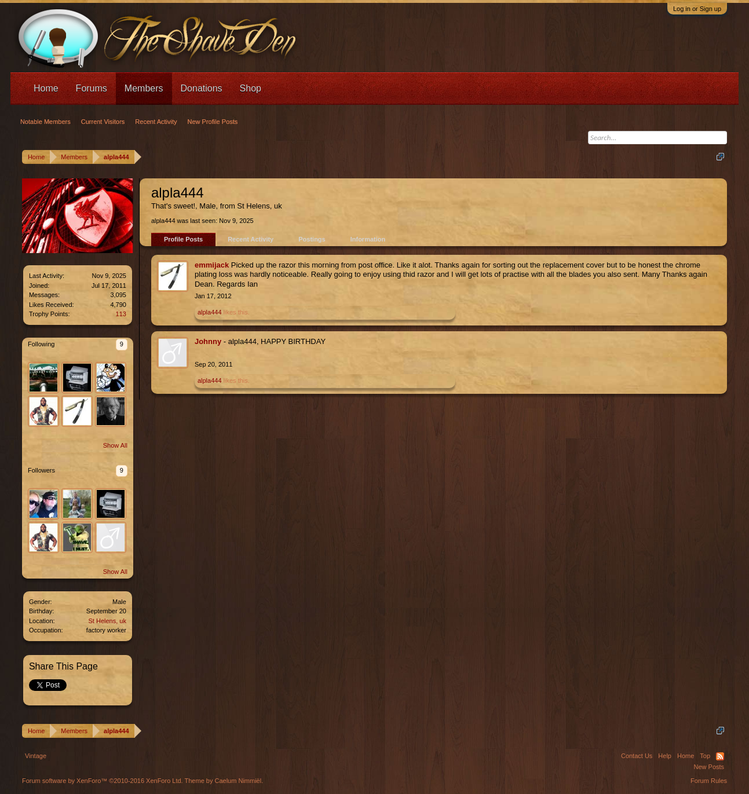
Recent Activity (250, 239)
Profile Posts (183, 239)
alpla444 (210, 312)
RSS (720, 756)
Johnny (208, 341)
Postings (311, 239)
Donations (201, 88)
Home (46, 88)
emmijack (212, 265)
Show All (115, 445)
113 (121, 313)
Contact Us (636, 755)
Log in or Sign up (697, 8)
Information (368, 239)
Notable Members (45, 121)
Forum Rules (708, 780)
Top (705, 755)
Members (144, 88)
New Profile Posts (213, 121)
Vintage (35, 755)
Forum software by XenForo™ (102, 780)
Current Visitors (103, 121)
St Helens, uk (107, 620)
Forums (91, 88)
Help (664, 755)
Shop (250, 88)
